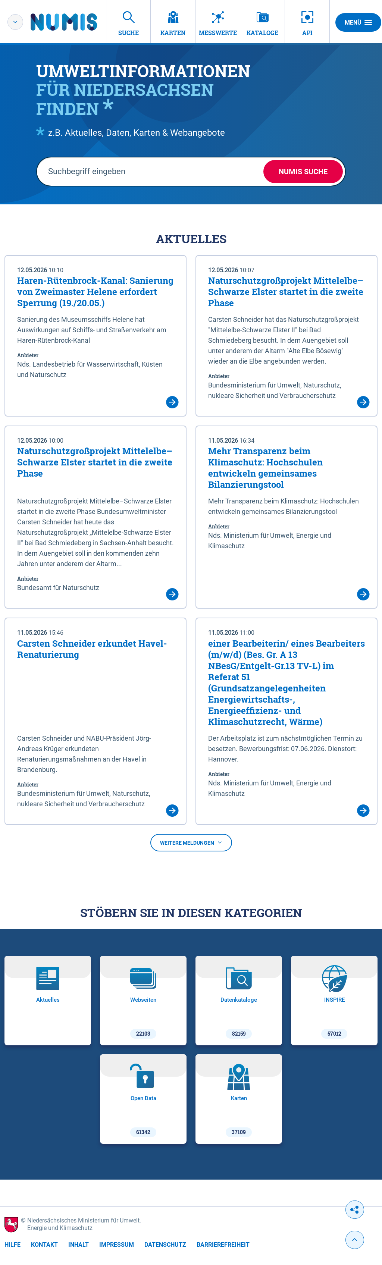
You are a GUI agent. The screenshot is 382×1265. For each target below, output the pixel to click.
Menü (358, 22)
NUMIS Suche (303, 171)
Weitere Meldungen (191, 843)
